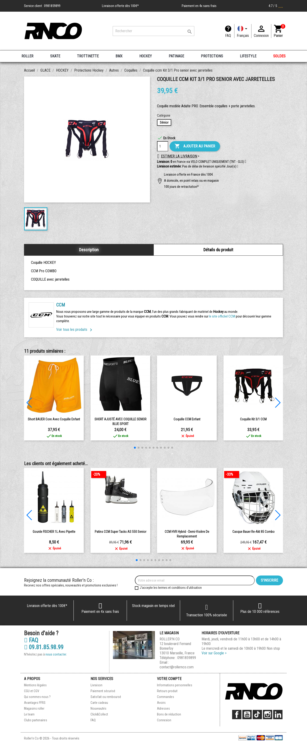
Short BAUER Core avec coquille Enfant (54, 419)
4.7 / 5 (276, 5)
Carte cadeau (99, 703)
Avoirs (161, 703)
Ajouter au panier (194, 146)
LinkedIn (278, 714)
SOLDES (279, 56)
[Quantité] (162, 146)
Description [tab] (89, 249)
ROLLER (27, 56)
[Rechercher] (153, 31)
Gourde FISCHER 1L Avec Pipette (54, 532)
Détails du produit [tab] (218, 249)
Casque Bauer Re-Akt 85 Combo (253, 532)
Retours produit (167, 691)
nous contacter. (56, 654)
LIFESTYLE (248, 56)
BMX (118, 56)
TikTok (257, 714)
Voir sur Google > (214, 653)
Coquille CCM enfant (187, 419)
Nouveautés (98, 708)
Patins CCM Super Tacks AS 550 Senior (120, 532)
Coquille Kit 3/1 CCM (253, 419)
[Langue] (243, 31)
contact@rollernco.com (177, 667)
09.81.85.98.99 (43, 647)
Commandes (165, 697)
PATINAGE (176, 56)
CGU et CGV (31, 691)
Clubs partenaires (35, 720)
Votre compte (169, 679)
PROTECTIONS (212, 56)
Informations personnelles (174, 685)
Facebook (236, 714)
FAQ (228, 35)
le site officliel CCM (222, 316)
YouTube (247, 714)
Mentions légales (35, 685)
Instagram (267, 714)
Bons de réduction (169, 714)
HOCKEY (145, 56)
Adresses (163, 708)
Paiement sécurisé (103, 691)
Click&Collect (99, 714)
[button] (237, 166)
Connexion (164, 720)
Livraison (96, 685)
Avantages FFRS (34, 703)
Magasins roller (34, 708)
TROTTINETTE (88, 56)
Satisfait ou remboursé (106, 697)
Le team (29, 714)
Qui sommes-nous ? (37, 697)
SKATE (55, 56)
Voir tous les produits (75, 329)
